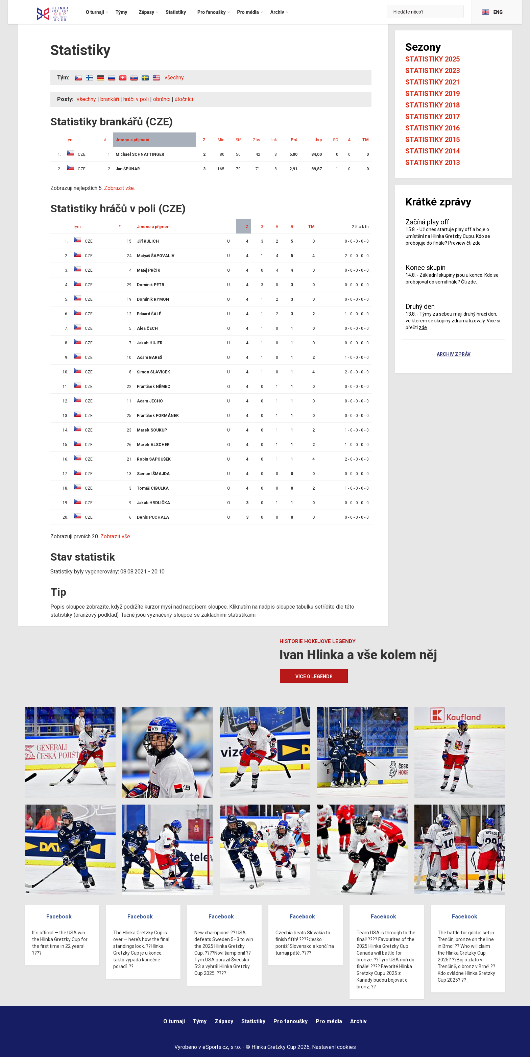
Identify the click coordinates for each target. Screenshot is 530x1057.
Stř (238, 140)
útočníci (184, 99)
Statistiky (253, 1021)
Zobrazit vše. (119, 188)
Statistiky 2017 (432, 117)
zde (477, 243)
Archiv (358, 1021)
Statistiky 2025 (432, 59)
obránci (161, 99)
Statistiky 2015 (432, 140)
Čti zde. (469, 282)
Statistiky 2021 (432, 82)
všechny (174, 77)
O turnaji (174, 1021)
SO (335, 140)
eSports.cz (215, 1047)
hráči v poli (136, 99)
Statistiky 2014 (432, 151)
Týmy (200, 1021)
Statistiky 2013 (432, 162)
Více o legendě (313, 676)
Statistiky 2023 (432, 71)
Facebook (59, 916)
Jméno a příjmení (132, 140)
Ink (274, 140)
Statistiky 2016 (432, 128)
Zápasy (224, 1021)
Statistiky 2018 (432, 105)
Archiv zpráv (454, 354)
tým (70, 140)
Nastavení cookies (334, 1047)
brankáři (109, 99)
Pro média (329, 1021)
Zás (256, 140)
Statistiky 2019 (432, 94)
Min (221, 140)
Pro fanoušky (290, 1021)
